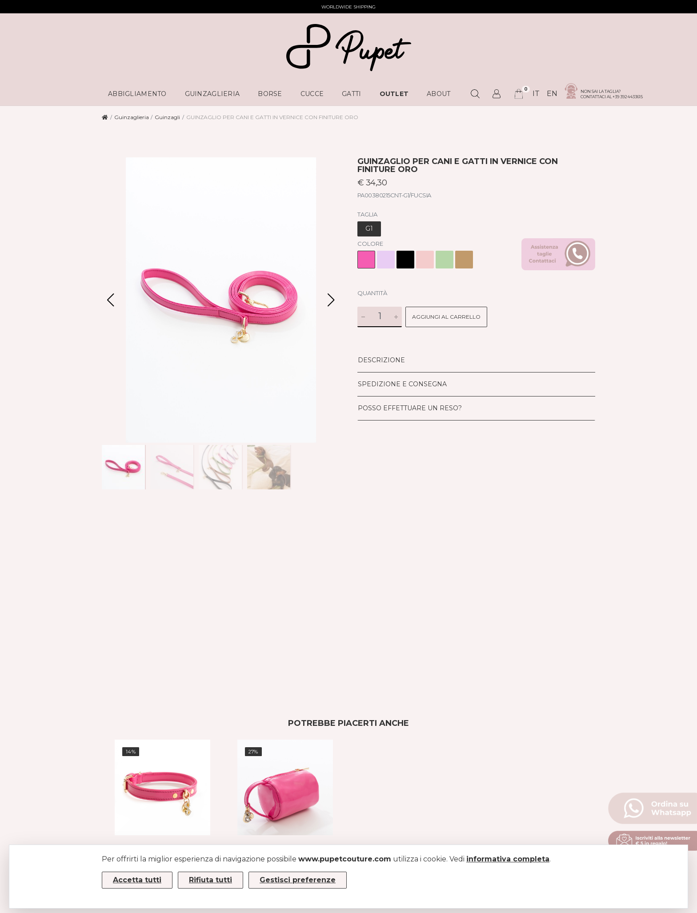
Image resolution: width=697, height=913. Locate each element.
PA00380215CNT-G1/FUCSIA (394, 195)
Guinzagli (167, 117)
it (536, 93)
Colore (370, 243)
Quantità (372, 292)
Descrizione (381, 360)
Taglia (367, 214)
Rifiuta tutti (210, 880)
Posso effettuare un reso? (410, 408)
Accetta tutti (137, 880)
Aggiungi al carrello (446, 316)
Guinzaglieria (131, 117)
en (552, 93)
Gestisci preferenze (298, 880)
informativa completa (507, 859)
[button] (331, 300)
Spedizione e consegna (402, 384)
